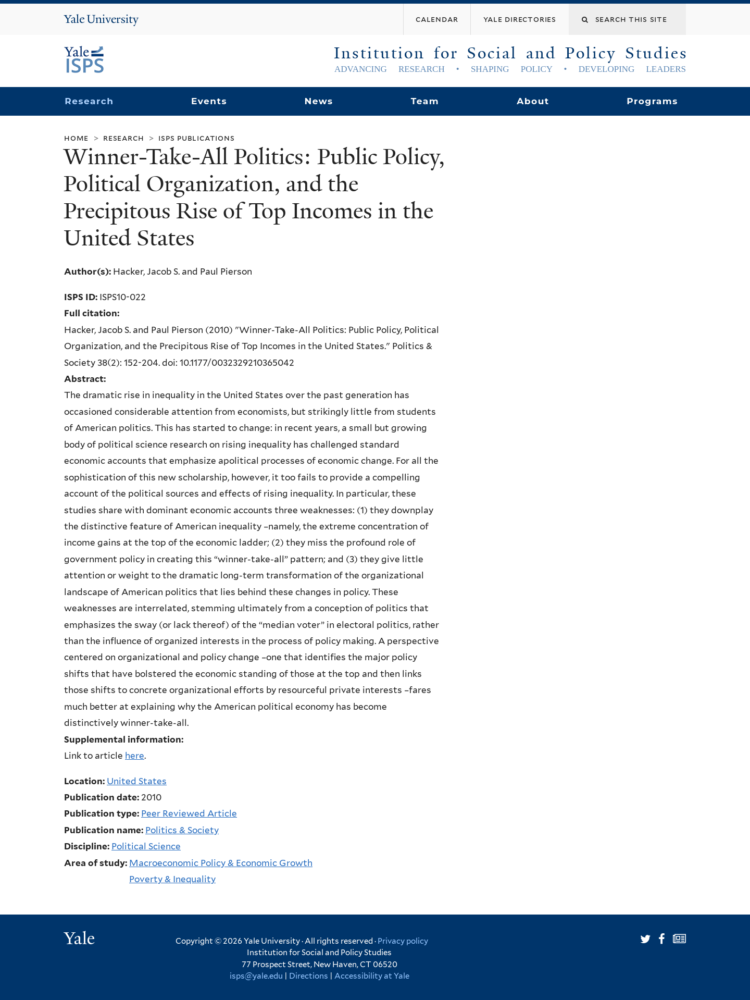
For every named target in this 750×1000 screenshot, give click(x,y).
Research (89, 101)
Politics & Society (182, 830)
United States (137, 781)
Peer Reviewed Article (189, 813)
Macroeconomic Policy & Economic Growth (220, 863)
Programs (652, 101)
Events (209, 101)
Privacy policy (403, 941)
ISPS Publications (196, 138)
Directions (308, 976)
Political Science (146, 846)
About (533, 101)
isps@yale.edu (256, 976)
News (318, 101)
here (134, 755)
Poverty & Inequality (172, 879)
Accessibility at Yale (371, 976)
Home (76, 138)
